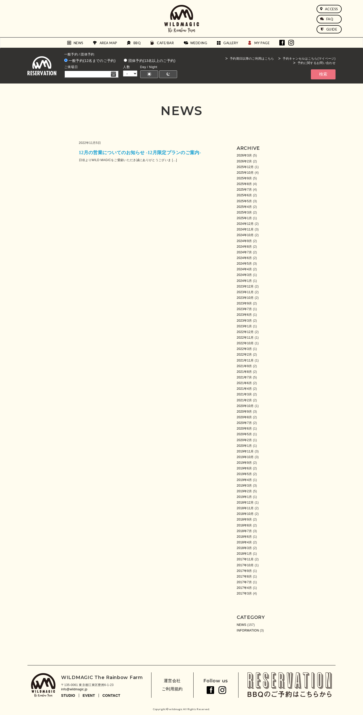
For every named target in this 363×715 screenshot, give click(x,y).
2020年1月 (244, 446)
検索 (323, 74)
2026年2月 (244, 161)
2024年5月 (244, 263)
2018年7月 (244, 531)
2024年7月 (244, 252)
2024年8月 (244, 246)
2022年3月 (244, 349)
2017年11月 (245, 559)
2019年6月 (244, 468)
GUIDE (328, 29)
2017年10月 (245, 565)
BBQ (137, 43)
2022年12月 (245, 332)
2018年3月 (244, 548)
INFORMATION (248, 630)
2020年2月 (244, 440)
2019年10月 (245, 457)
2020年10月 (245, 406)
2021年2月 (244, 400)
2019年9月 (244, 463)
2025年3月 (244, 212)
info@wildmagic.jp (74, 689)
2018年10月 (245, 514)
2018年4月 (244, 542)
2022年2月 (244, 354)
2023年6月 (244, 315)
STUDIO (68, 695)
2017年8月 (244, 576)
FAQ (326, 19)
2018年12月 (245, 502)
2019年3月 (244, 485)
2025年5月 (244, 201)
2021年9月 (244, 366)
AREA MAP (108, 43)
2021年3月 (244, 394)
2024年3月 (244, 275)
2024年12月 (245, 224)
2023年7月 (244, 309)
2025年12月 (245, 167)
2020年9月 (244, 411)
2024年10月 (245, 235)
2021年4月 (244, 389)
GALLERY (230, 43)
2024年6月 (244, 258)
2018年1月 (244, 553)
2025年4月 (244, 207)
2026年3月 (244, 155)
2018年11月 (245, 508)
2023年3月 (244, 320)
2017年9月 (244, 571)
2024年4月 (244, 269)
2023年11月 (245, 292)
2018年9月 (244, 519)
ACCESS (329, 9)
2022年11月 (245, 337)
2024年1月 (244, 281)
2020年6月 (244, 428)
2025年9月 (244, 178)
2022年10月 (245, 343)
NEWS (78, 43)
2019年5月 (244, 474)
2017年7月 (244, 582)
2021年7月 (244, 377)
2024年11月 (245, 229)
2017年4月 (244, 588)
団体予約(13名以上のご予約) (149, 61)
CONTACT (111, 695)
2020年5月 (244, 434)
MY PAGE (262, 43)
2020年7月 (244, 423)
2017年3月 (244, 593)
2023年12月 (245, 286)
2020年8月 (244, 417)
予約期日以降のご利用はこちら (252, 58)
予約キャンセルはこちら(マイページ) (309, 58)
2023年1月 (244, 326)
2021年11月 (245, 360)
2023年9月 (244, 303)
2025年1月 (244, 218)
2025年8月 (244, 184)
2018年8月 (244, 525)
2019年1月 (244, 497)
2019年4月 (244, 480)
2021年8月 (244, 372)
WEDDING (198, 43)
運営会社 (172, 681)
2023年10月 (245, 298)
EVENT (89, 695)
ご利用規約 (172, 689)
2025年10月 (245, 172)
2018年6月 (244, 536)
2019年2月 (244, 491)
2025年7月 (244, 189)
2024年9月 (244, 241)
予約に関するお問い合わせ (317, 63)
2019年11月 (245, 451)
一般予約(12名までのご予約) (90, 61)
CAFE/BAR (165, 43)
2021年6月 (244, 383)
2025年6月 (244, 195)
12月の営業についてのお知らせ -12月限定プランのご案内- (140, 152)
